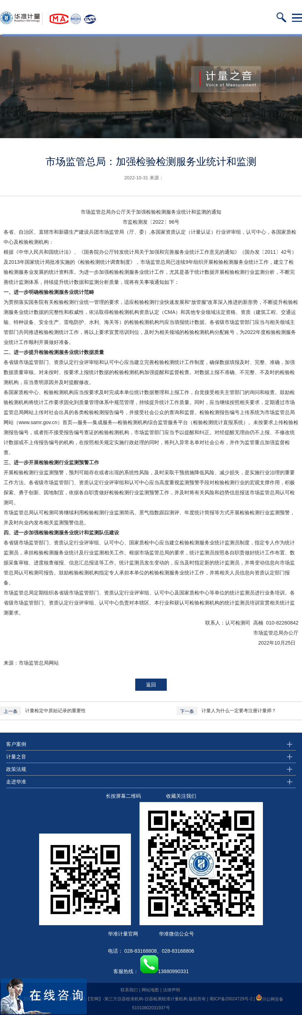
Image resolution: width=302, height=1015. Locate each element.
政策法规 (16, 769)
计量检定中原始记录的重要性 (55, 710)
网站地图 (150, 989)
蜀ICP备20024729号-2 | (232, 999)
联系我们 (129, 989)
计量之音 (16, 756)
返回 (151, 685)
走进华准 (16, 782)
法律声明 (171, 989)
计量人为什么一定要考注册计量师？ (239, 710)
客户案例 (16, 744)
